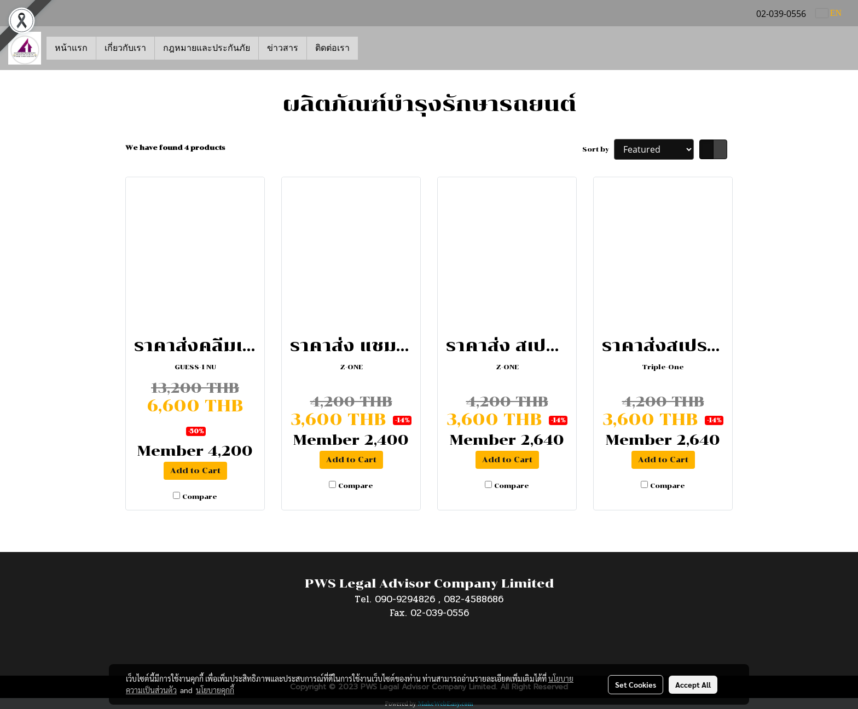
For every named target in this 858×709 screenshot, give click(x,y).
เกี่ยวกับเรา (125, 48)
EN (829, 13)
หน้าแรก (71, 48)
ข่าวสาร (282, 48)
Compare (199, 497)
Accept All (693, 684)
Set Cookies (635, 684)
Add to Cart (195, 470)
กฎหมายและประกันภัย (206, 48)
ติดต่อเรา (332, 48)
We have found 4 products (175, 148)
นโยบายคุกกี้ (215, 690)
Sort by (598, 149)
